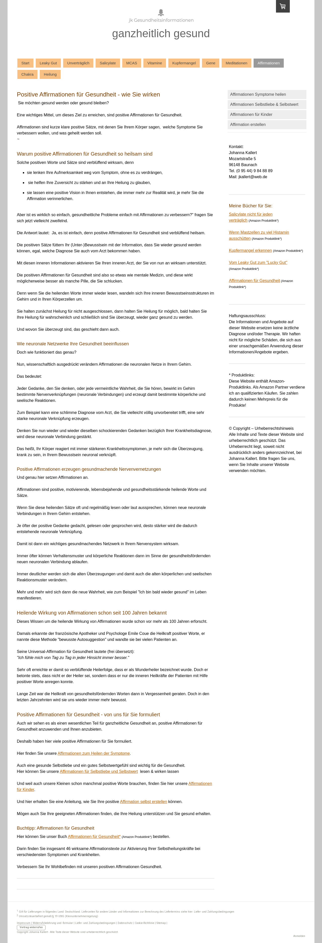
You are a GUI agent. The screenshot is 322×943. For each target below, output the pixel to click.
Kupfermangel (184, 63)
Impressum (23, 923)
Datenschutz (125, 923)
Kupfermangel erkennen (250, 250)
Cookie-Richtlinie (144, 923)
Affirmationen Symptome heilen (258, 94)
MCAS (131, 63)
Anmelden (299, 936)
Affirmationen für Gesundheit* (94, 836)
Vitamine (154, 63)
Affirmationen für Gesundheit (254, 280)
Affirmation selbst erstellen (143, 801)
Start (25, 63)
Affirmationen (269, 63)
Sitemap (161, 923)
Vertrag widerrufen (31, 927)
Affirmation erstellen (248, 124)
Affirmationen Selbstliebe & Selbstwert (264, 104)
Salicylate (108, 63)
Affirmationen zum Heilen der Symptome (94, 753)
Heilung (50, 74)
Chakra (27, 74)
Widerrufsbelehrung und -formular (53, 923)
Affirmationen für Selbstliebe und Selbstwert (99, 771)
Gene (210, 63)
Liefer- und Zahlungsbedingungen (214, 912)
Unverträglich (78, 63)
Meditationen (236, 63)
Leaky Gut (48, 63)
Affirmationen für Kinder (251, 114)
